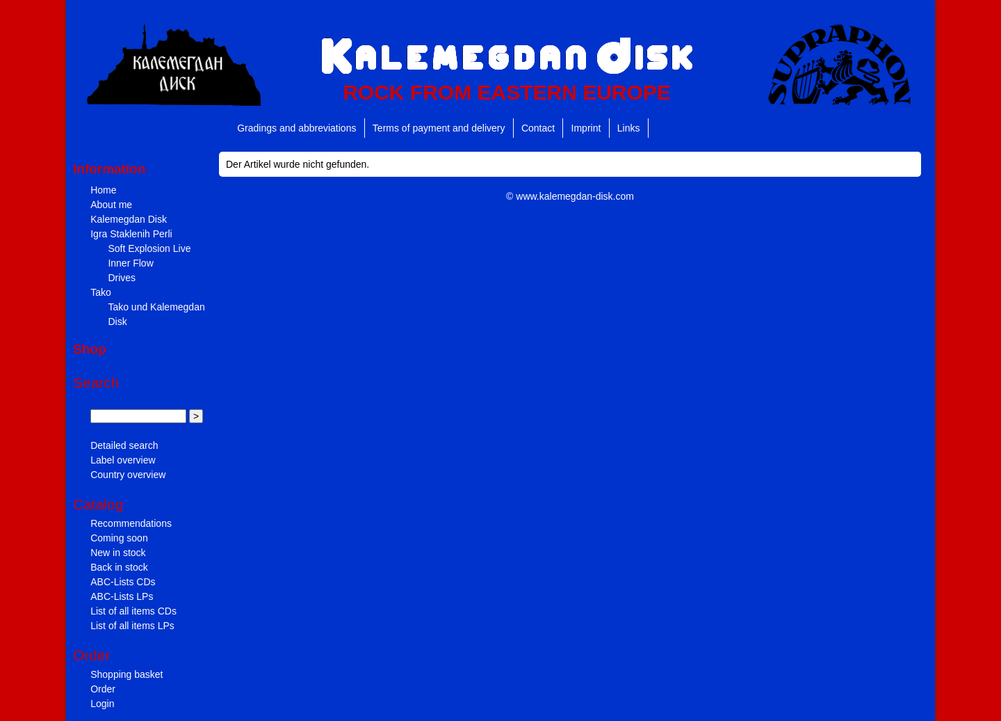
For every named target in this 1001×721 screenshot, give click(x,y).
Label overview (122, 460)
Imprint (586, 128)
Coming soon (119, 538)
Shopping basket (126, 674)
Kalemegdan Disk (128, 219)
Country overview (127, 474)
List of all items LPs (132, 625)
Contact (538, 128)
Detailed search (124, 445)
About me (111, 204)
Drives (122, 277)
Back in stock (118, 567)
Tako (100, 292)
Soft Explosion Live (149, 248)
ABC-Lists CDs (122, 581)
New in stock (117, 552)
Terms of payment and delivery (439, 128)
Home (103, 190)
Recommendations (131, 523)
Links (628, 128)
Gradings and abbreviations (296, 128)
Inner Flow (130, 263)
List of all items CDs (133, 611)
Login (102, 703)
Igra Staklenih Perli (131, 233)
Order (102, 689)
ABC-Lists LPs (121, 596)
